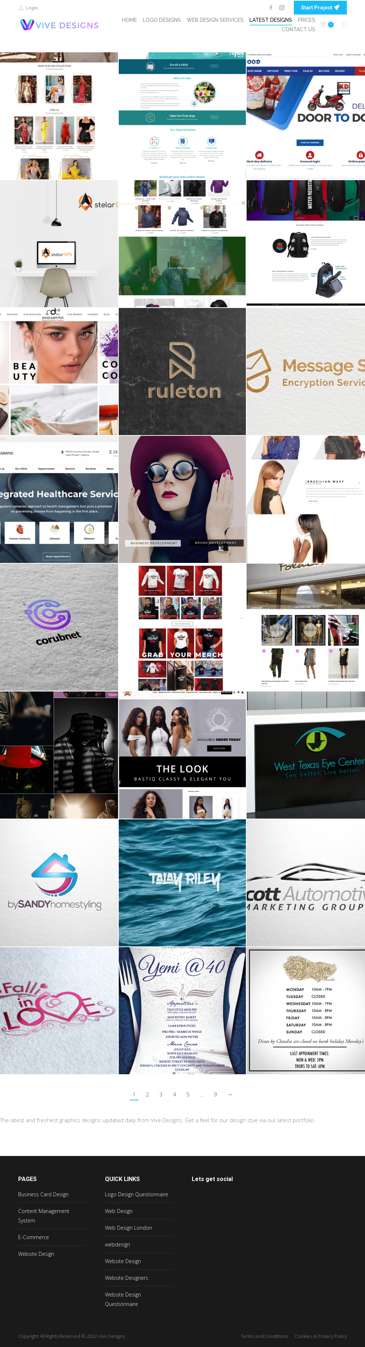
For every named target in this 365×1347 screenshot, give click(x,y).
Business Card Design (43, 1194)
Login (28, 7)
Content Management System (43, 1216)
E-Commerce (33, 1237)
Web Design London (128, 1227)
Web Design (119, 1211)
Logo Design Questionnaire (136, 1194)
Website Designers (126, 1277)
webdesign (117, 1244)
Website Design (36, 1253)
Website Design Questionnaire (123, 1299)
